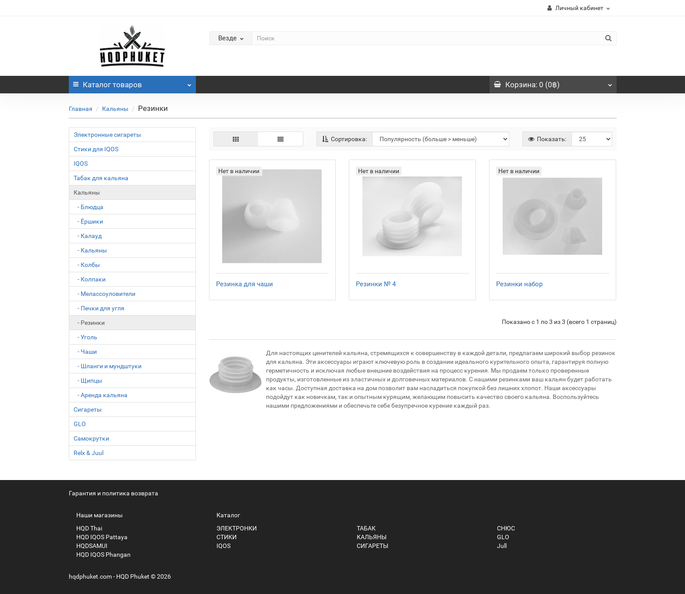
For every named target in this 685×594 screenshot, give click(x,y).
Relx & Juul (88, 452)
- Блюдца (88, 206)
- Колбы (87, 264)
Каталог (132, 82)
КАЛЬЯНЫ (368, 537)
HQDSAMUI (88, 545)
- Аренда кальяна (101, 394)
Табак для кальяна (101, 177)
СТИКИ (223, 537)
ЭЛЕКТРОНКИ (233, 528)
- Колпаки (90, 279)
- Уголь (85, 337)
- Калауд (88, 235)
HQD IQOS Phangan (100, 554)
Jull (498, 545)
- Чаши (85, 351)
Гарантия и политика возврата (113, 493)
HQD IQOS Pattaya (98, 537)
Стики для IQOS (96, 149)
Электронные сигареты (107, 134)
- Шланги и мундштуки (108, 366)
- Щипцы (88, 380)
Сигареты (88, 409)
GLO (80, 423)
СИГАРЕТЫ (368, 545)
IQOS (81, 163)
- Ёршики (88, 221)
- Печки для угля (99, 308)
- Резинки (89, 322)
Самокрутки (91, 438)
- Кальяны (90, 250)
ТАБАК (362, 528)
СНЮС (502, 528)
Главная (80, 108)
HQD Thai (85, 528)
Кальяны (115, 108)
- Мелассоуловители (104, 293)
